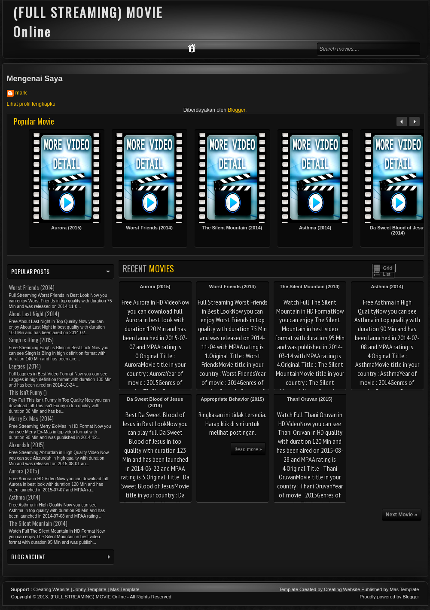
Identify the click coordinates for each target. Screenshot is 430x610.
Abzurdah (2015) (27, 444)
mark (21, 93)
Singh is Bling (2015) (31, 340)
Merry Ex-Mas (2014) (31, 418)
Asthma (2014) (315, 227)
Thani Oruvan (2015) (309, 399)
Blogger (236, 110)
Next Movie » (401, 515)
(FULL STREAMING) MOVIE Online (88, 596)
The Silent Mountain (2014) (232, 227)
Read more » (248, 449)
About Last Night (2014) (34, 313)
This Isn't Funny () (28, 392)
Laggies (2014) (25, 366)
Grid (387, 268)
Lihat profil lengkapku (31, 104)
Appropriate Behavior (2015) (232, 399)
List (386, 274)
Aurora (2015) (66, 227)
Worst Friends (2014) (149, 227)
